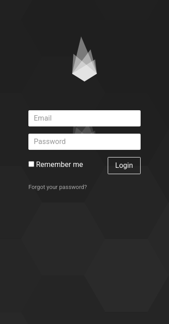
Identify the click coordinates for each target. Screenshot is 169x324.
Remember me (55, 164)
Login (124, 165)
